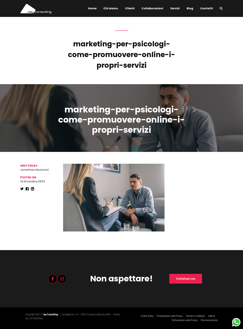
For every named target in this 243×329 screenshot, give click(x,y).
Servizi (175, 8)
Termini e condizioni (195, 315)
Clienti (130, 8)
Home (92, 8)
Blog (190, 8)
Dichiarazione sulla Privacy (170, 315)
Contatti (206, 8)
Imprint (211, 315)
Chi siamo (110, 8)
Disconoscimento (209, 320)
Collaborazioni (152, 8)
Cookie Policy (147, 315)
